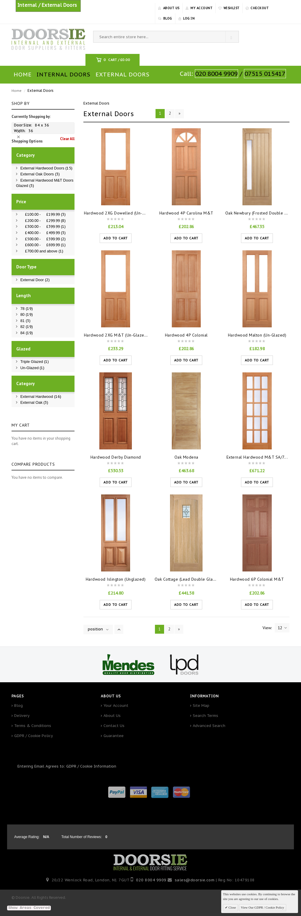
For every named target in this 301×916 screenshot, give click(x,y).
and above (41, 251)
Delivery (22, 715)
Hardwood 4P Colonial (186, 335)
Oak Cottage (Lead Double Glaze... (188, 579)
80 (26, 314)
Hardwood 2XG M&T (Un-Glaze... (116, 335)
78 (26, 308)
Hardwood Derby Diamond (115, 457)
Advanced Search (209, 725)
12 (282, 628)
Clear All (67, 138)
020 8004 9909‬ (151, 880)
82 (26, 326)
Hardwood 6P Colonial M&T (257, 579)
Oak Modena (186, 457)
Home (17, 91)
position (95, 629)
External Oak (34, 402)
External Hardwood (40, 396)
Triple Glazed (34, 361)
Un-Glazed (32, 368)
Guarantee (113, 735)
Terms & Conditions (32, 725)
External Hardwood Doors (46, 168)
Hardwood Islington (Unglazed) (116, 579)
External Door (35, 280)
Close (232, 907)
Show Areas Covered (29, 908)
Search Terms (205, 715)
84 (26, 333)
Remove (19, 132)
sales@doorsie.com (195, 880)
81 (25, 320)
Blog (18, 705)
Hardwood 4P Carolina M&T (186, 213)
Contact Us (113, 725)
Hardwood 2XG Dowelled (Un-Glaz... (119, 213)
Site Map (201, 705)
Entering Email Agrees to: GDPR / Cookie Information (66, 766)
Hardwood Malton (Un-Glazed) (257, 335)
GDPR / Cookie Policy (33, 735)
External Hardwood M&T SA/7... (257, 457)
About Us (112, 715)
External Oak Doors (40, 174)
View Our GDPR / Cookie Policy (262, 907)
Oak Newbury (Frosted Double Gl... (258, 213)
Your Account (115, 705)
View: (267, 627)
